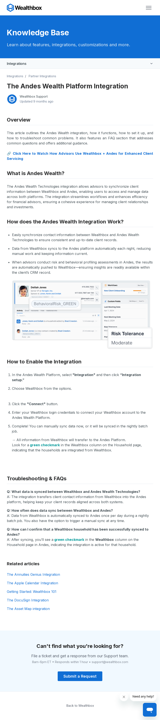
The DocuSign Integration (28, 600)
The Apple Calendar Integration (32, 583)
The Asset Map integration (28, 609)
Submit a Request (80, 676)
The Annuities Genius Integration (33, 574)
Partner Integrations (42, 76)
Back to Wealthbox (80, 706)
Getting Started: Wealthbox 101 (31, 591)
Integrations (16, 63)
